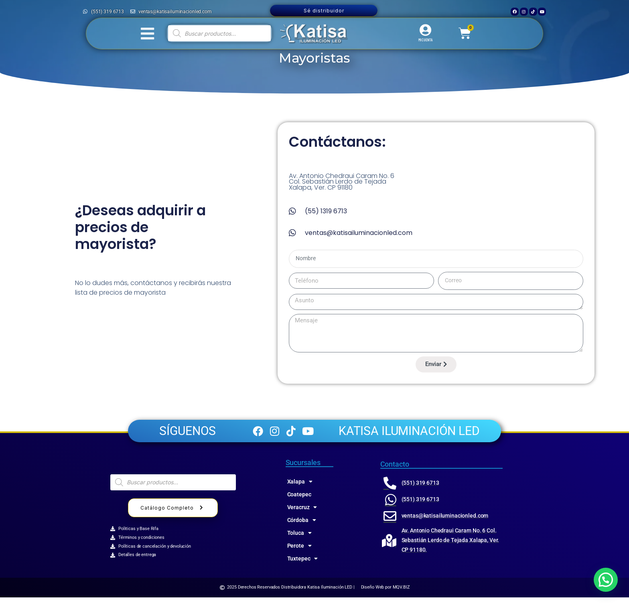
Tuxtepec (302, 564)
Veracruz (302, 512)
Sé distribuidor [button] (324, 11)
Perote (299, 551)
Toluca (299, 538)
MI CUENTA (425, 39)
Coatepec (299, 500)
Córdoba (301, 525)
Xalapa (299, 487)
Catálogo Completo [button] (172, 513)
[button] (606, 580)
